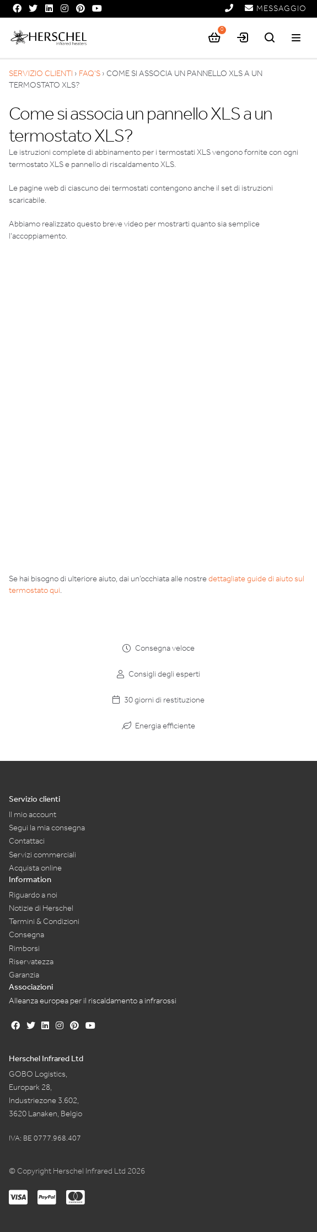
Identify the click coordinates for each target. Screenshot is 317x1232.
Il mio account (32, 814)
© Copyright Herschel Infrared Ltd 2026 (77, 1171)
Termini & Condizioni (44, 921)
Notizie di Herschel (41, 908)
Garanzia (24, 975)
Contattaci (27, 841)
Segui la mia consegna (47, 828)
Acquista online (35, 868)
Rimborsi (24, 948)
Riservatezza (31, 961)
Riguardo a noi (33, 895)
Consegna (26, 934)
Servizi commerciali (42, 855)
